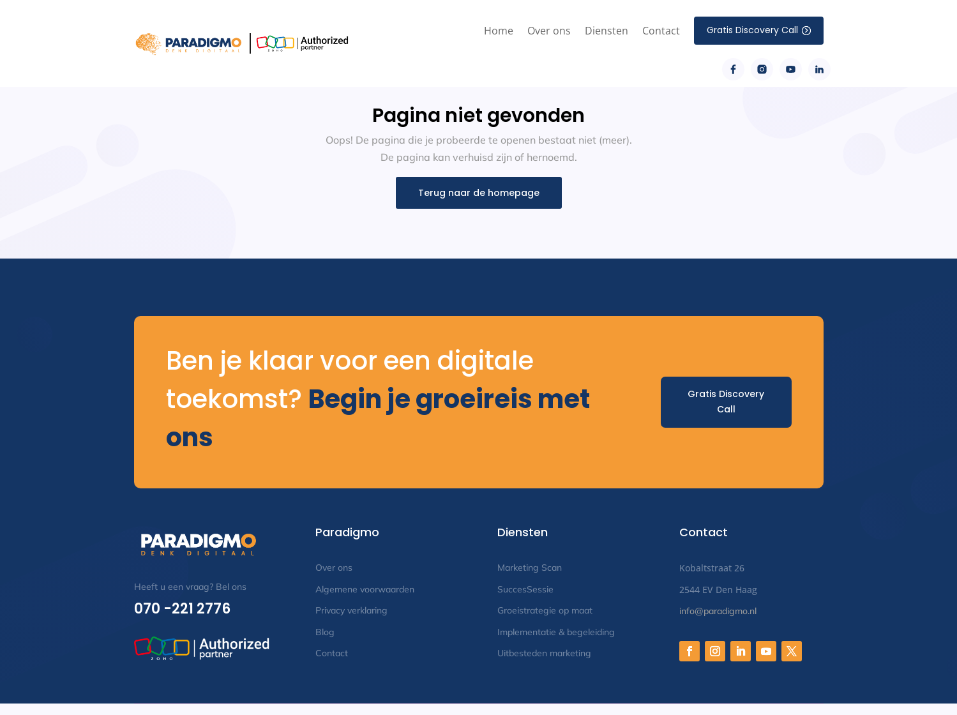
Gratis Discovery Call (726, 402)
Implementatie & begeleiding (556, 632)
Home (498, 31)
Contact (661, 31)
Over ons (549, 31)
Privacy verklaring (351, 610)
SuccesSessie (525, 589)
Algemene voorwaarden (364, 589)
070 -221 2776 (182, 609)
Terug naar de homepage (478, 192)
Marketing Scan (529, 567)
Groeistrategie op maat (544, 610)
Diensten (606, 31)
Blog (325, 632)
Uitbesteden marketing (544, 653)
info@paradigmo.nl (718, 611)
